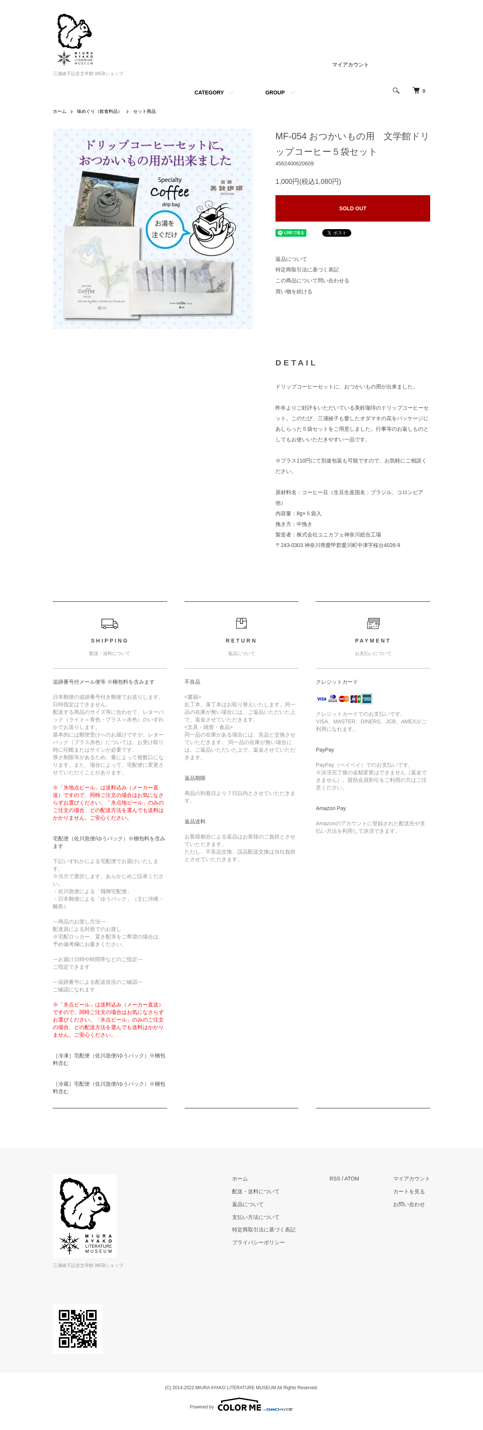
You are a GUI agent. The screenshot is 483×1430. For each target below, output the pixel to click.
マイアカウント (350, 65)
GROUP (275, 92)
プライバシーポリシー (258, 1242)
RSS (334, 1179)
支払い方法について (256, 1217)
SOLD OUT (352, 208)
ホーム (59, 111)
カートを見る (409, 1191)
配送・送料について (256, 1191)
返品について (291, 259)
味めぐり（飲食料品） (99, 111)
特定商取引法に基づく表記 (307, 270)
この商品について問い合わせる (312, 280)
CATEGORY (209, 92)
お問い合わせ (409, 1204)
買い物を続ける (293, 291)
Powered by (241, 1404)
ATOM (352, 1179)
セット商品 (144, 111)
